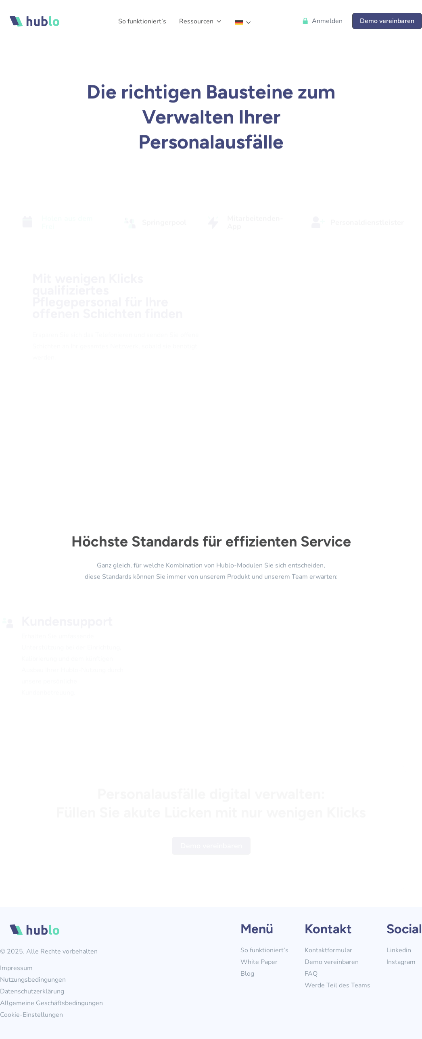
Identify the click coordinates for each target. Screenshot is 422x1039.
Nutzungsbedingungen (33, 980)
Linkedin (398, 950)
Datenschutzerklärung (32, 991)
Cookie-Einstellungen (31, 1015)
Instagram (401, 962)
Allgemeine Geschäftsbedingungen (51, 1003)
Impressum (16, 968)
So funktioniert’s (142, 21)
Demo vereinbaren (387, 21)
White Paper (259, 962)
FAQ (311, 974)
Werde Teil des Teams (337, 985)
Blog (247, 974)
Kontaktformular (328, 950)
